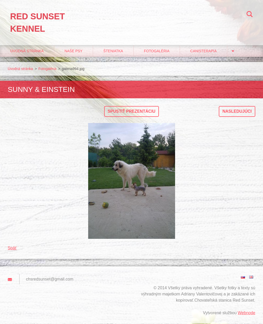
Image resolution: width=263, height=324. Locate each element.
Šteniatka (113, 51)
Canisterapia (203, 51)
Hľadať (250, 15)
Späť (12, 248)
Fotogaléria (156, 51)
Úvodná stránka (27, 51)
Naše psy (74, 51)
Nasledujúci (237, 111)
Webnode (246, 313)
